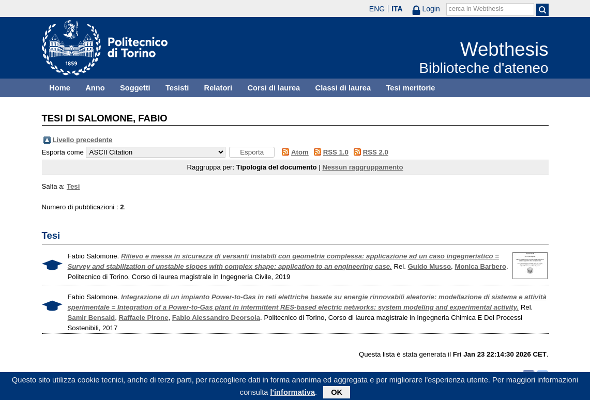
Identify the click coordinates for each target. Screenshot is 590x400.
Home (59, 88)
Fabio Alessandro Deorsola (216, 317)
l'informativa (292, 394)
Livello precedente (83, 140)
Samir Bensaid (91, 317)
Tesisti (177, 88)
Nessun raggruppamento (362, 167)
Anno (94, 88)
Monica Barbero (480, 266)
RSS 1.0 (336, 152)
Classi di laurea (343, 88)
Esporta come (63, 152)
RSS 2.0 (375, 152)
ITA (397, 8)
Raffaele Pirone (143, 317)
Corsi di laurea (273, 88)
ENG (377, 8)
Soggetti (135, 88)
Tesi (73, 186)
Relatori (218, 88)
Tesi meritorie (410, 88)
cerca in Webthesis (476, 8)
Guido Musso (429, 266)
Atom (300, 152)
